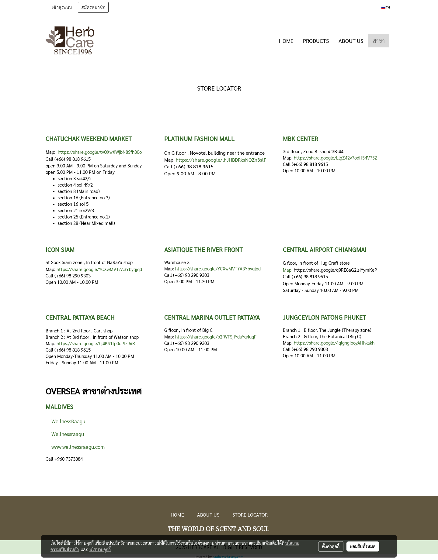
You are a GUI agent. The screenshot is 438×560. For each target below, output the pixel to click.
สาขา (379, 40)
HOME (286, 40)
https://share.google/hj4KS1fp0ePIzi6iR (96, 343)
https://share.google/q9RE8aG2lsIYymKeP (335, 270)
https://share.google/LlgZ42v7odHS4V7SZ (335, 157)
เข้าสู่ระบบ (62, 7)
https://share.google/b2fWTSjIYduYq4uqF (215, 336)
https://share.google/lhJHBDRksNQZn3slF (221, 159)
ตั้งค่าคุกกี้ (330, 546)
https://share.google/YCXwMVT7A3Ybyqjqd (99, 269)
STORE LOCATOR (250, 514)
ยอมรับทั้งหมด (363, 546)
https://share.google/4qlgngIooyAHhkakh (334, 342)
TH (385, 7)
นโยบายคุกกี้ (100, 549)
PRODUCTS (316, 40)
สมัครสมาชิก (93, 7)
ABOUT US (351, 40)
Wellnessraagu (66, 434)
